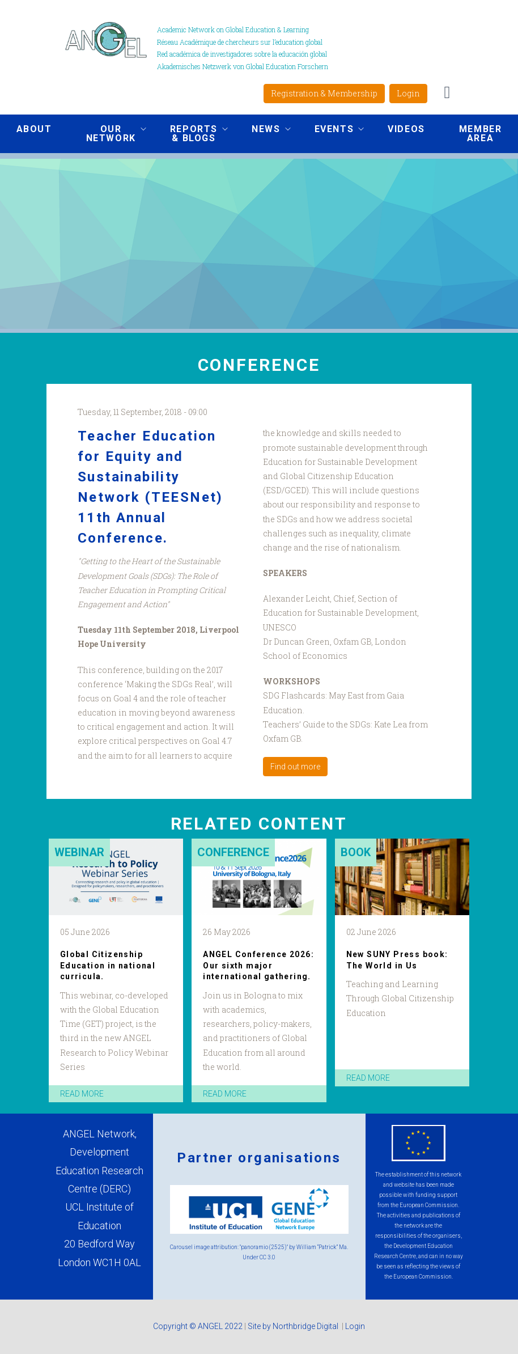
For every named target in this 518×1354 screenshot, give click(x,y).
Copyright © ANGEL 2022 (198, 1326)
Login (408, 93)
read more (82, 1093)
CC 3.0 (267, 1257)
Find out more (295, 766)
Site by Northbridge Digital (294, 1326)
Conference (233, 852)
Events (331, 130)
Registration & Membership (324, 93)
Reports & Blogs (190, 133)
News (262, 130)
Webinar (79, 852)
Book (356, 852)
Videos (406, 129)
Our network (107, 133)
